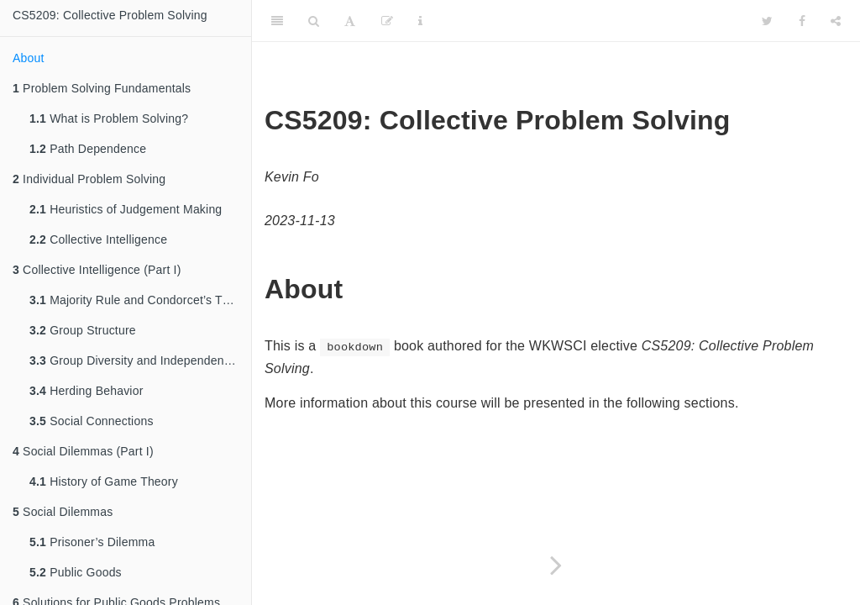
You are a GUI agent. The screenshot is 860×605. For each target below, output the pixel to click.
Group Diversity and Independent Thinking (140, 360)
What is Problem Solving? (108, 118)
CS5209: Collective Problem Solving (110, 15)
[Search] (314, 21)
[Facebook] (802, 21)
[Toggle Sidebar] (277, 21)
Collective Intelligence (98, 239)
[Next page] (556, 565)
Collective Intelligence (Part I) (97, 269)
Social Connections (91, 421)
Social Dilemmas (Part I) (83, 451)
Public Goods (75, 572)
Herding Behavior (86, 390)
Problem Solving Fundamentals (102, 88)
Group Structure (82, 330)
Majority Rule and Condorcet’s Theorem (140, 300)
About (29, 58)
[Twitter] (767, 21)
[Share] (835, 21)
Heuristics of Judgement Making (125, 209)
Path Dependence (87, 148)
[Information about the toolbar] (420, 21)
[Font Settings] (350, 21)
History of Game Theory (103, 481)
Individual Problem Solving (89, 179)
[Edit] (387, 21)
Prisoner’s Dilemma (92, 542)
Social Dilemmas (63, 511)
